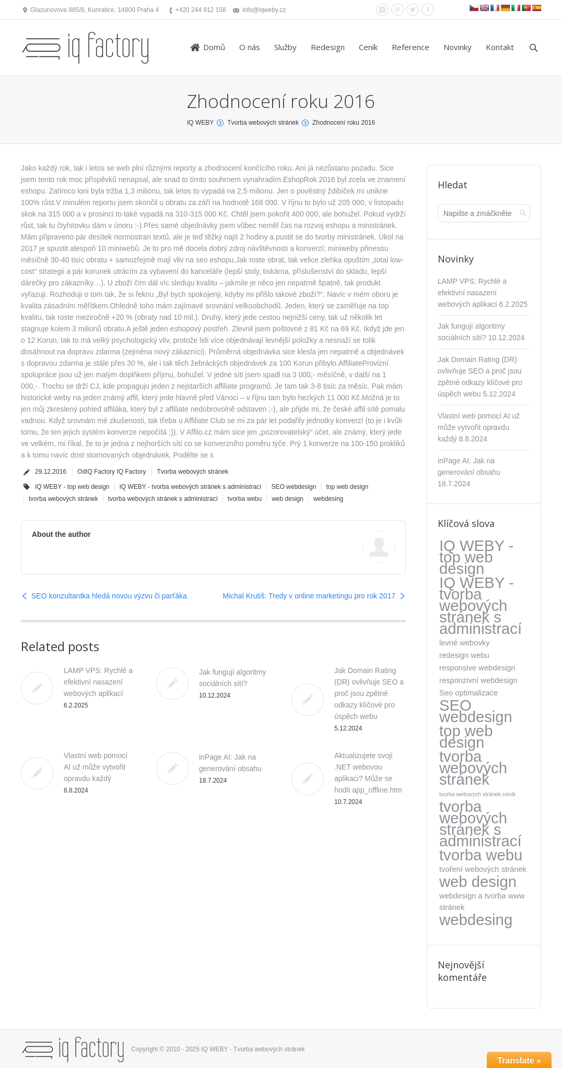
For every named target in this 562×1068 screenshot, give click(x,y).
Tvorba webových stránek (263, 122)
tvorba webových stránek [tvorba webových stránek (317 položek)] (473, 768)
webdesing (328, 498)
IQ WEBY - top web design (72, 486)
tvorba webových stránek (63, 498)
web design (287, 498)
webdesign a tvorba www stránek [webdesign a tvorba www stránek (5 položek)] (482, 901)
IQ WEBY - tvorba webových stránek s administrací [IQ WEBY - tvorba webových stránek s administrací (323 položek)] (480, 605)
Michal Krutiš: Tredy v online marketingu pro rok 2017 (309, 596)
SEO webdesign (293, 486)
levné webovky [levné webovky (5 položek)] (464, 643)
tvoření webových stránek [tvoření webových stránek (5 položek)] (482, 869)
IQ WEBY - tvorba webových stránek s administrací (191, 486)
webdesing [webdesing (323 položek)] (475, 920)
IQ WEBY (200, 122)
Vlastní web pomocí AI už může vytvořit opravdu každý (95, 767)
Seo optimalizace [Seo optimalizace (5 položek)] (468, 693)
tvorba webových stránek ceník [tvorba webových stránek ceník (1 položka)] (477, 794)
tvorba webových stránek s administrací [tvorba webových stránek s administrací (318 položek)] (480, 824)
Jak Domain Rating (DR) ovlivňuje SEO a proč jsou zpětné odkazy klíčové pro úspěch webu (369, 693)
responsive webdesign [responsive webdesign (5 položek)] (477, 668)
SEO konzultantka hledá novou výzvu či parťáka (109, 596)
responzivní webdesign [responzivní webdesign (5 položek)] (478, 680)
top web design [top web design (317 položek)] (466, 736)
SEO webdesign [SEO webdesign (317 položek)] (475, 711)
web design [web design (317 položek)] (478, 881)
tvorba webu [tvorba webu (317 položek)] (480, 855)
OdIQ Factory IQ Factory (111, 471)
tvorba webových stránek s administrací (163, 498)
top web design (347, 486)
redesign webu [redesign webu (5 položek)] (464, 655)
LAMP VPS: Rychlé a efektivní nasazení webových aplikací (98, 682)
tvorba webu (245, 498)
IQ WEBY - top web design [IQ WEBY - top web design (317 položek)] (476, 557)
